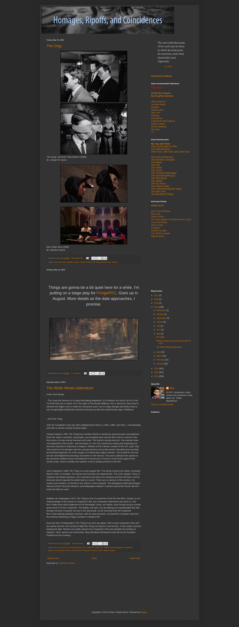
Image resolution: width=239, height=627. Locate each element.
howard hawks (76, 547)
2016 (156, 299)
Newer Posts (53, 558)
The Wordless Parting (162, 194)
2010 (156, 376)
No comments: (77, 258)
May (159, 334)
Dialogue (155, 107)
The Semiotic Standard (163, 159)
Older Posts (135, 558)
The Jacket (156, 181)
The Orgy (54, 46)
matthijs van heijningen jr (113, 547)
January (160, 364)
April (159, 352)
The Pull (155, 165)
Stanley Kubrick (158, 124)
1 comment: (76, 373)
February (161, 360)
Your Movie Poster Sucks (180, 219)
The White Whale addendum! (70, 388)
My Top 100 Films (160, 143)
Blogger (143, 612)
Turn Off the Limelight (160, 233)
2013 (156, 307)
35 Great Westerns (160, 149)
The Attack (156, 162)
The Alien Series (158, 104)
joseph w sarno (73, 262)
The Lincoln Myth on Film (164, 146)
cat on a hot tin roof (61, 547)
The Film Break (159, 178)
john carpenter (88, 547)
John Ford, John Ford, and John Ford (170, 151)
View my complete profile (162, 404)
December (161, 310)
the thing (75, 550)
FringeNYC (106, 293)
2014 (156, 303)
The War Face (158, 191)
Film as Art (155, 214)
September (162, 318)
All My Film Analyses (161, 93)
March (160, 356)
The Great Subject (159, 219)
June (159, 330)
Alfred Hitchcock (158, 101)
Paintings (155, 115)
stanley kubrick (86, 262)
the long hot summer (63, 550)
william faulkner (109, 550)
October (160, 314)
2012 (156, 368)
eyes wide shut (60, 262)
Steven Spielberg (158, 126)
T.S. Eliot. (168, 66)
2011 (156, 372)
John (171, 388)
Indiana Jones (157, 110)
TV (152, 132)
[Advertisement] (172, 263)
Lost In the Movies (159, 222)
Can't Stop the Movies (160, 211)
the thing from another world (91, 550)
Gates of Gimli (157, 217)
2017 (156, 295)
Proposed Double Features (163, 121)
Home (94, 558)
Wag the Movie (157, 236)
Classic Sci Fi (157, 205)
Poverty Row (156, 118)
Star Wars (155, 129)
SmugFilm (155, 228)
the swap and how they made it (105, 262)
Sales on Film (157, 225)
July (159, 326)
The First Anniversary (162, 157)
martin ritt (99, 547)
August (160, 322)
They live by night (158, 230)
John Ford (155, 113)
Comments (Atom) (67, 563)
